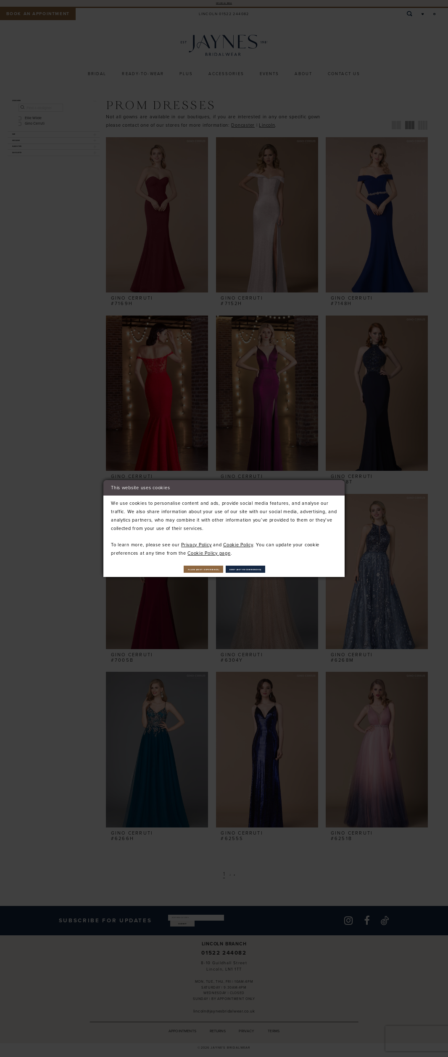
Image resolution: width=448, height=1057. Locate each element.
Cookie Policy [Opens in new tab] (238, 541)
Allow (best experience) (177, 569)
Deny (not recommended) (273, 569)
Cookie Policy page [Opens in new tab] (208, 549)
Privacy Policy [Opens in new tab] (196, 541)
